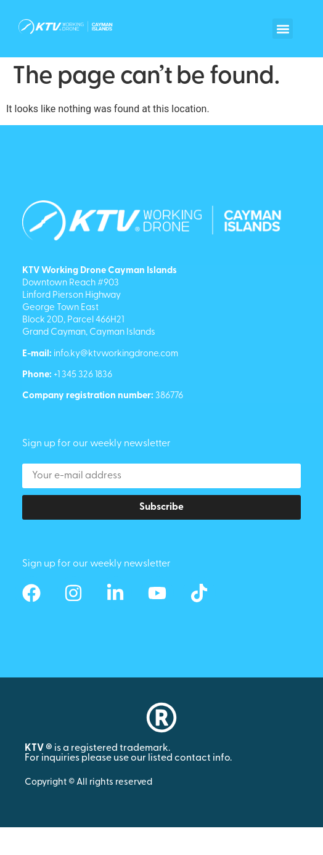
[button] (282, 28)
